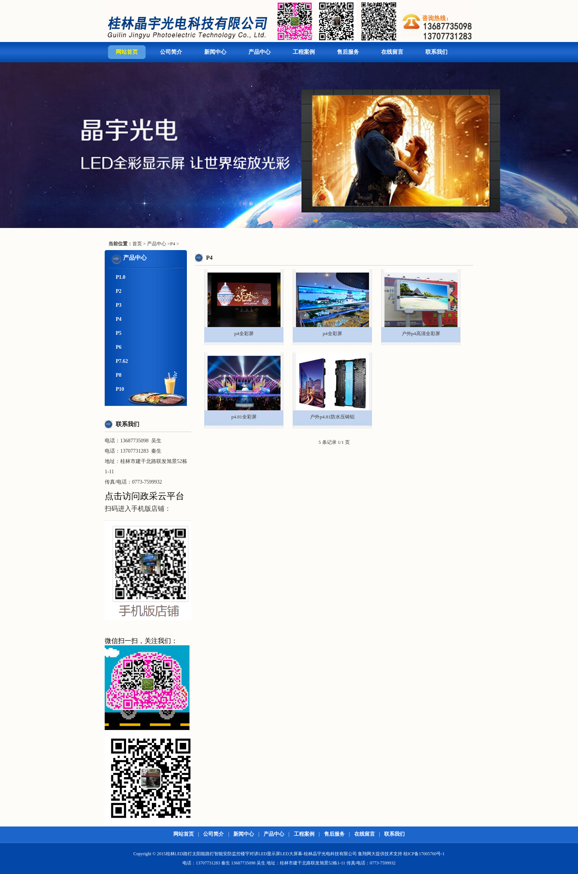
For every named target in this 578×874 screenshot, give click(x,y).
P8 (119, 375)
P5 (119, 333)
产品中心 (259, 52)
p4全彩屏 (244, 333)
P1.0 (120, 277)
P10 (120, 389)
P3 (119, 305)
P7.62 (122, 361)
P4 (172, 243)
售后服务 (348, 52)
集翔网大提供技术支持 (380, 853)
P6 (119, 347)
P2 (119, 291)
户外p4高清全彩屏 (421, 333)
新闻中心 (215, 52)
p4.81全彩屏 (243, 417)
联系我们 (436, 52)
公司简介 (171, 52)
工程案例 (304, 52)
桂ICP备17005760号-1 (424, 853)
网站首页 (127, 52)
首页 (137, 243)
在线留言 (392, 52)
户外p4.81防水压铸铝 (332, 417)
